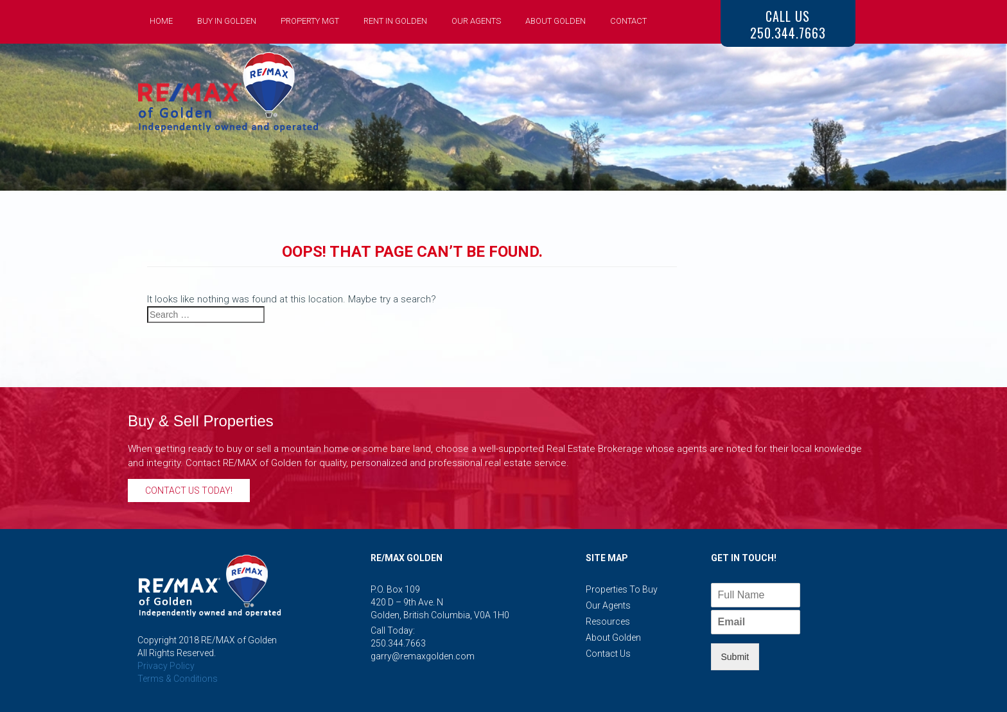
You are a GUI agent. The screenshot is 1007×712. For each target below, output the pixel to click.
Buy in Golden (226, 21)
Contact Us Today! (188, 490)
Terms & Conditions (177, 678)
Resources (608, 621)
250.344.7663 (398, 643)
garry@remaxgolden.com (423, 656)
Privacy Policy (166, 666)
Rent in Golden (395, 21)
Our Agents (476, 21)
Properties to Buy (622, 589)
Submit (735, 657)
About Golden (555, 21)
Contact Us (608, 653)
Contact (628, 21)
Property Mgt (310, 21)
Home (161, 21)
